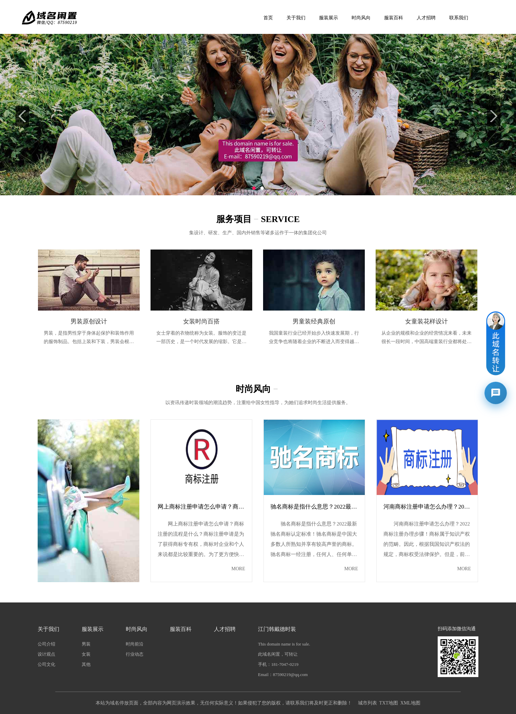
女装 (86, 654)
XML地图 (410, 703)
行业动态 (134, 654)
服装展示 (328, 17)
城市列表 (367, 703)
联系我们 (458, 17)
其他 (86, 664)
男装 (86, 644)
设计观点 (46, 654)
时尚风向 (361, 17)
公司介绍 (46, 644)
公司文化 (46, 664)
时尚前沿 (134, 644)
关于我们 (295, 17)
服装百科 (393, 17)
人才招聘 (426, 17)
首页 (268, 17)
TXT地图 (388, 703)
